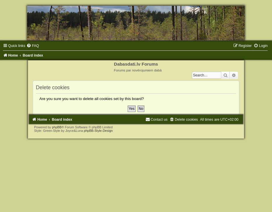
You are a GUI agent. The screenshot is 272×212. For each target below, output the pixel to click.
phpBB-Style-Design (98, 130)
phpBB (57, 127)
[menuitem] (33, 46)
